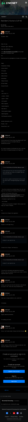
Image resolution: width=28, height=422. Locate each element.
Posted (10, 33)
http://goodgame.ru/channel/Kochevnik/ (10, 194)
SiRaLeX (7, 135)
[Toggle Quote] (3, 167)
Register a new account (14, 371)
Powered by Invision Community (14, 419)
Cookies (21, 416)
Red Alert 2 (11, 26)
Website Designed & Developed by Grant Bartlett (14, 409)
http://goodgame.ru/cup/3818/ (11, 51)
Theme (7, 416)
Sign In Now (14, 381)
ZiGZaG (7, 219)
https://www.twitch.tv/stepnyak (8, 196)
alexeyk (4, 25)
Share (7, 390)
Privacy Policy (14, 416)
